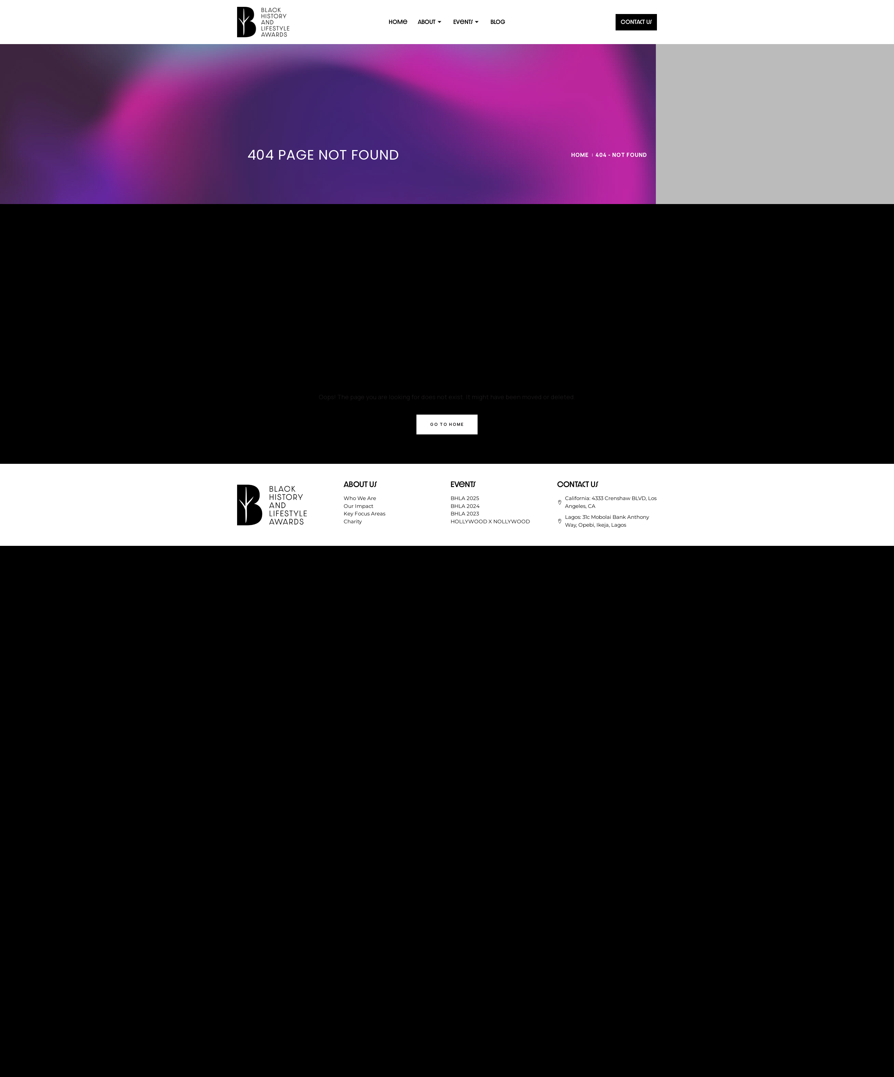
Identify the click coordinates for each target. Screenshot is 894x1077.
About (430, 22)
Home (398, 22)
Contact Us (636, 22)
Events (466, 22)
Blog (498, 22)
